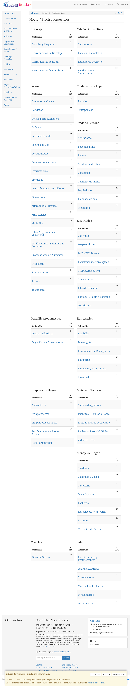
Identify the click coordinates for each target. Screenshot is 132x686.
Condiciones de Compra (46, 670)
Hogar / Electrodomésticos (12, 86)
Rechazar (106, 674)
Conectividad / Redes (10, 50)
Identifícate (80, 4)
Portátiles (8, 24)
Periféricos (9, 69)
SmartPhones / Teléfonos (10, 30)
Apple (6, 105)
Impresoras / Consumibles (9, 42)
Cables (7, 64)
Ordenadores (9, 13)
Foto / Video (9, 80)
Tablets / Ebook (10, 74)
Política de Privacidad (47, 646)
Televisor (8, 36)
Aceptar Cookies (119, 674)
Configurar (96, 674)
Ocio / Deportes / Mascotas (11, 98)
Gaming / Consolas (8, 58)
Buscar (109, 4)
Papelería (8, 92)
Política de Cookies (96, 683)
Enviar (66, 658)
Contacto (96, 4)
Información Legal (70, 665)
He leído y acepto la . (55, 652)
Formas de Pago (69, 670)
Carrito (122, 4)
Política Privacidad (44, 668)
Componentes (10, 18)
